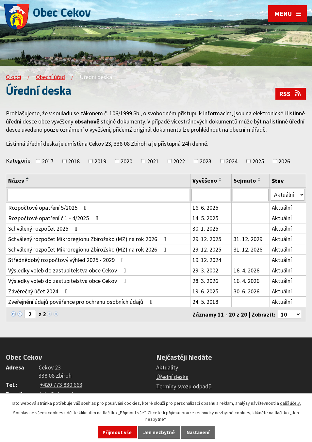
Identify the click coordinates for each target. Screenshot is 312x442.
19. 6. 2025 (205, 291)
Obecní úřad (50, 77)
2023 (205, 161)
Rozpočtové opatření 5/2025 (48, 207)
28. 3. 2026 (205, 281)
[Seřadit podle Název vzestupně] (27, 178)
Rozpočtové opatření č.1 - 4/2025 (54, 218)
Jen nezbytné (159, 432)
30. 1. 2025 (205, 228)
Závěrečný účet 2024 (39, 291)
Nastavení (198, 432)
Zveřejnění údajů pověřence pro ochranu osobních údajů (81, 301)
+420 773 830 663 (61, 384)
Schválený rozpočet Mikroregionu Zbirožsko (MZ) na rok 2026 (88, 239)
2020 (126, 161)
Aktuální (282, 207)
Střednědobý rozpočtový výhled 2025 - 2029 (67, 260)
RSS (290, 94)
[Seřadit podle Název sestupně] (27, 180)
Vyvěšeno (204, 180)
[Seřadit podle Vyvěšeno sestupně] (220, 180)
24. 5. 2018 (205, 301)
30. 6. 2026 (246, 291)
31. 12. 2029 (248, 239)
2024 (232, 161)
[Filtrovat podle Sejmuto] (251, 195)
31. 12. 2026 (248, 249)
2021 (153, 161)
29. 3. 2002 (205, 270)
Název (16, 180)
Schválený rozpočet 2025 (44, 228)
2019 (100, 161)
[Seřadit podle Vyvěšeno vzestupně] (220, 178)
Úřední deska (172, 377)
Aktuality (167, 367)
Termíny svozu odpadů (184, 386)
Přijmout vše (117, 432)
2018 (74, 161)
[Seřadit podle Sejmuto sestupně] (259, 180)
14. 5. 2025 (205, 218)
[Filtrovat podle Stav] (288, 195)
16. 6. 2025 (205, 207)
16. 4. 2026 (246, 270)
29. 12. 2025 (206, 239)
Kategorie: (19, 160)
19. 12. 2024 (206, 260)
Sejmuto (245, 180)
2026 (284, 161)
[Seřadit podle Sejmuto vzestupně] (259, 178)
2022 (179, 161)
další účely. (290, 403)
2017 (48, 161)
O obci (13, 77)
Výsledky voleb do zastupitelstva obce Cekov (68, 270)
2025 (258, 161)
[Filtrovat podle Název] (98, 195)
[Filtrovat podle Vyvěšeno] (210, 195)
